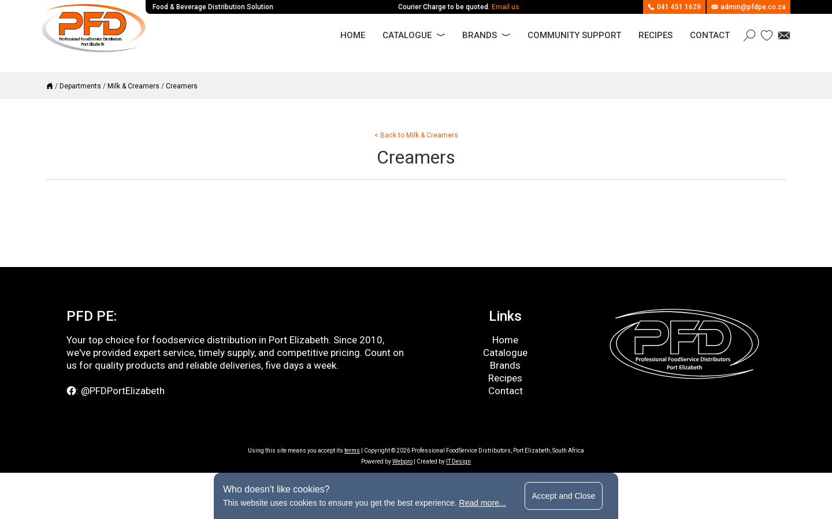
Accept (564, 496)
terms (352, 450)
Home (352, 35)
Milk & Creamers (133, 86)
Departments (80, 86)
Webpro (402, 461)
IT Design (458, 461)
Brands (479, 35)
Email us (505, 7)
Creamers (182, 86)
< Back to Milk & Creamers (416, 135)
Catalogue (407, 35)
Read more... (482, 502)
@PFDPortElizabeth (123, 390)
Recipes (655, 35)
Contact (710, 35)
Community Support (574, 35)
